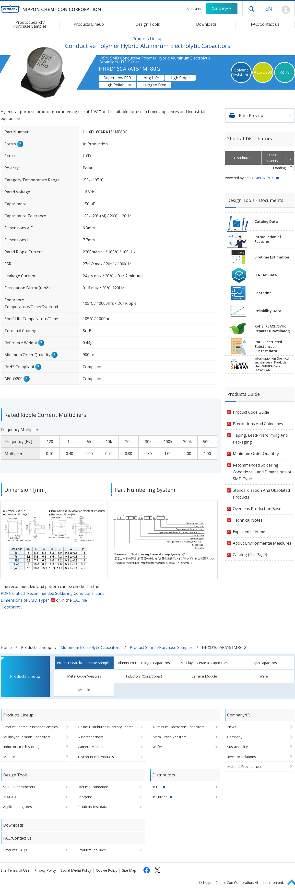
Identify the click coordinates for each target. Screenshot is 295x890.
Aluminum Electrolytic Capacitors (90, 647)
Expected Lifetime (249, 531)
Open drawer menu (251, 8)
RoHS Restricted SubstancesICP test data (268, 346)
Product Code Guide (251, 412)
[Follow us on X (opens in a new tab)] (157, 870)
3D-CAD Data (266, 275)
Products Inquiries (91, 850)
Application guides (17, 806)
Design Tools (147, 24)
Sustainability (237, 746)
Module (84, 689)
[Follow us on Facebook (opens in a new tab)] (146, 870)
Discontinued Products (96, 756)
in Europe (160, 797)
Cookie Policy (106, 870)
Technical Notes (247, 520)
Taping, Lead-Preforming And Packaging (260, 439)
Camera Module (204, 676)
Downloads (206, 24)
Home (6, 647)
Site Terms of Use (15, 870)
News (231, 727)
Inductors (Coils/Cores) (144, 676)
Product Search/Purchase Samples (161, 647)
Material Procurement (244, 766)
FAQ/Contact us (265, 24)
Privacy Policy (45, 870)
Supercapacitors (264, 662)
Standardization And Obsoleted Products (261, 494)
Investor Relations (241, 756)
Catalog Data (266, 221)
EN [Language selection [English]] (268, 8)
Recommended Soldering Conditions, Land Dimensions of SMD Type (262, 471)
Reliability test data (92, 806)
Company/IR (221, 8)
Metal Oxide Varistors (84, 676)
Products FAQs (15, 850)
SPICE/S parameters (19, 787)
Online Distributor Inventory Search (105, 727)
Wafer (264, 676)
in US (157, 787)
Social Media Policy (76, 870)
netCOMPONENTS (259, 178)
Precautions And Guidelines (258, 423)
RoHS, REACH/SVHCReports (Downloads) (272, 328)
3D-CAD (9, 797)
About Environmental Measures (262, 543)
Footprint (263, 293)
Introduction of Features (268, 239)
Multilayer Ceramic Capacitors (204, 662)
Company (234, 737)
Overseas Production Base (257, 508)
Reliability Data (268, 310)
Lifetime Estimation (272, 257)
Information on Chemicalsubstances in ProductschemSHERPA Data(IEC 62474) (272, 364)
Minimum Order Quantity (256, 453)
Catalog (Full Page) (250, 554)
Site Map (194, 8)
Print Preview (251, 115)
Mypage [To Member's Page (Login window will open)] (285, 9)
